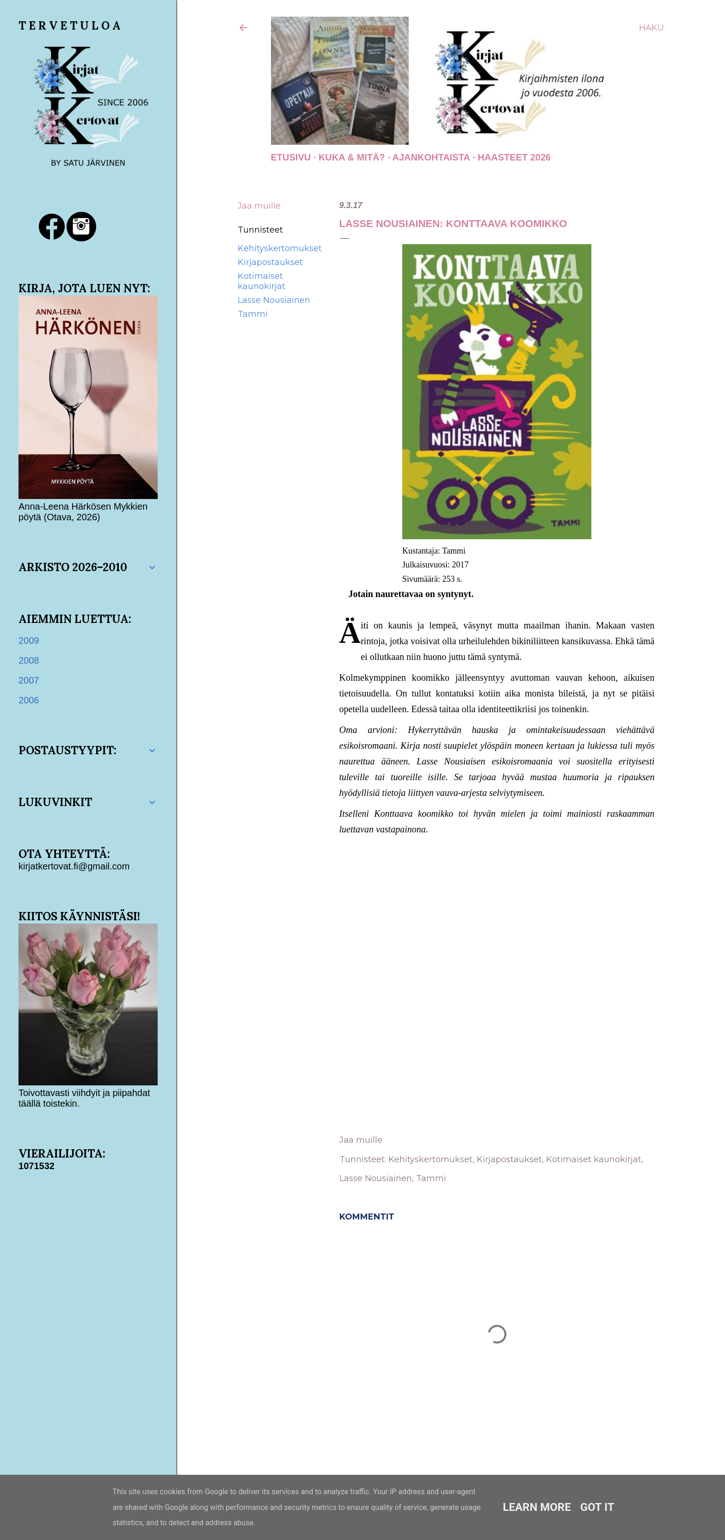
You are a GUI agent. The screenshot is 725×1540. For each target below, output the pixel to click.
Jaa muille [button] (259, 206)
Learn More (537, 1507)
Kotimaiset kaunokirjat (261, 281)
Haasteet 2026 (514, 157)
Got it (597, 1507)
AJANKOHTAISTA (431, 157)
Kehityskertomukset (280, 248)
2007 (28, 680)
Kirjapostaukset (270, 262)
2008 (28, 660)
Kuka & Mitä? (352, 157)
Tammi (253, 314)
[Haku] (651, 28)
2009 (28, 640)
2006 (28, 700)
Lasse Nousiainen (274, 300)
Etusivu (291, 157)
